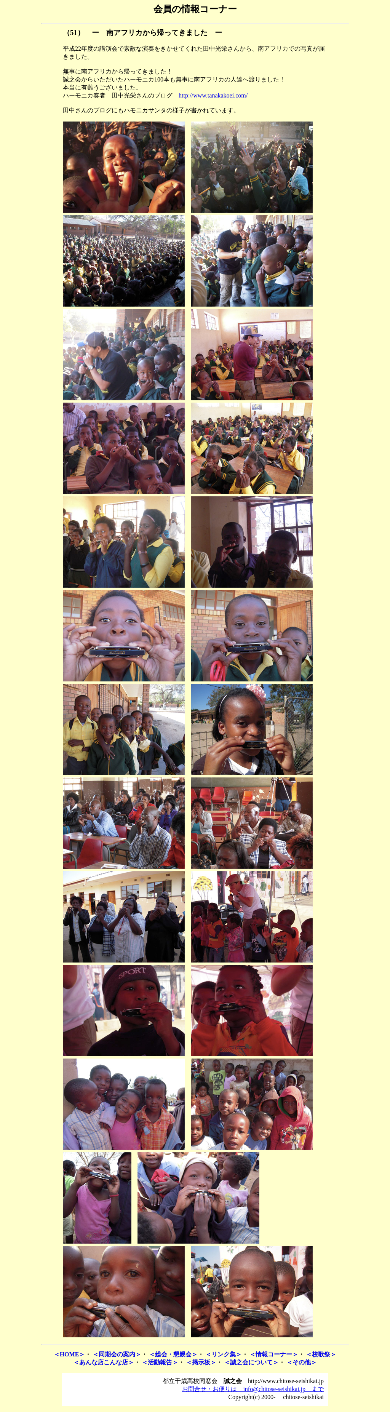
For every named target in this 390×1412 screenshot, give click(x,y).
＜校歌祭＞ (321, 1354)
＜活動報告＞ (160, 1362)
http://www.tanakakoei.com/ (213, 95)
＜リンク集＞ (223, 1354)
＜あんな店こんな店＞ (103, 1362)
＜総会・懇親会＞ (173, 1354)
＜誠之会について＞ (251, 1362)
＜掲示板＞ (201, 1362)
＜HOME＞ (69, 1354)
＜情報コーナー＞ (273, 1354)
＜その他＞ (301, 1362)
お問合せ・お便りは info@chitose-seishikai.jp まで (253, 1389)
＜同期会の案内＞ (117, 1354)
